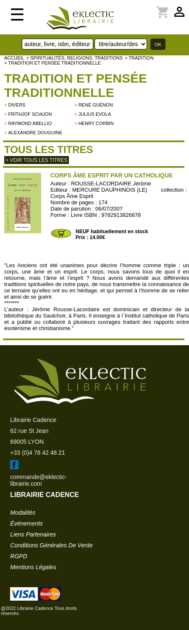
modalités (22, 512)
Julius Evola (95, 114)
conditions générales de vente (51, 545)
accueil (14, 57)
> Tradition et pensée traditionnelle (52, 62)
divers (16, 104)
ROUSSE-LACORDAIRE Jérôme (111, 183)
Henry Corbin (96, 123)
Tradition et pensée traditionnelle (75, 85)
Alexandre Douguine (35, 132)
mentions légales (33, 567)
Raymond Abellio (30, 123)
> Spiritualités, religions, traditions (74, 57)
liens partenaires (33, 534)
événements (26, 523)
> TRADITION (139, 57)
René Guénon (96, 104)
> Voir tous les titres (36, 160)
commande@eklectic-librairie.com (38, 480)
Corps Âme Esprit (71, 196)
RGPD (18, 556)
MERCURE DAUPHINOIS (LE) (109, 190)
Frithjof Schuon (30, 114)
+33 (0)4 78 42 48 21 (37, 452)
